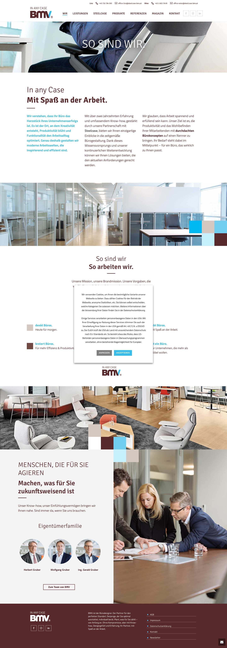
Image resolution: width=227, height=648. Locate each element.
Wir (65, 13)
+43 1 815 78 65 (159, 3)
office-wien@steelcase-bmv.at (184, 3)
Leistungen (80, 13)
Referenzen (138, 13)
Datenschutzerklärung (134, 310)
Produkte (118, 13)
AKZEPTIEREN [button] (123, 352)
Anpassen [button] (104, 352)
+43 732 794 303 (104, 3)
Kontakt (174, 13)
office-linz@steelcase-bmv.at (128, 3)
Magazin (158, 13)
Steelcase (100, 13)
